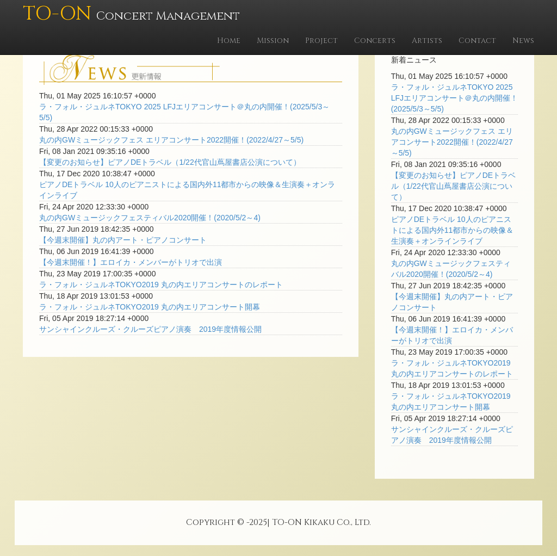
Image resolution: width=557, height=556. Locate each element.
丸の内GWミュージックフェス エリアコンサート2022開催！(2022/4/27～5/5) (171, 139)
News (523, 40)
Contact (477, 40)
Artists (427, 40)
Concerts (374, 40)
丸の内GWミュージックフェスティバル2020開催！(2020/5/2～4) (150, 217)
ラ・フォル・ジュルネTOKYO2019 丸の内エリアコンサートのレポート (161, 284)
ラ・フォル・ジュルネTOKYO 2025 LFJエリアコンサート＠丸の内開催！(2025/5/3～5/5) (454, 98)
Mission (273, 40)
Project (321, 40)
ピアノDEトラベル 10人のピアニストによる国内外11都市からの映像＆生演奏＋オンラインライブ (452, 230)
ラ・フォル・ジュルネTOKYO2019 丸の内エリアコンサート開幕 (149, 306)
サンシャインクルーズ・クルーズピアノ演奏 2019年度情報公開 (150, 329)
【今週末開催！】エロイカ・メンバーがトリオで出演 (130, 262)
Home (228, 40)
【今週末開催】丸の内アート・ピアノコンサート (123, 240)
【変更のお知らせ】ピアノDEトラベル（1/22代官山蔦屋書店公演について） (170, 162)
